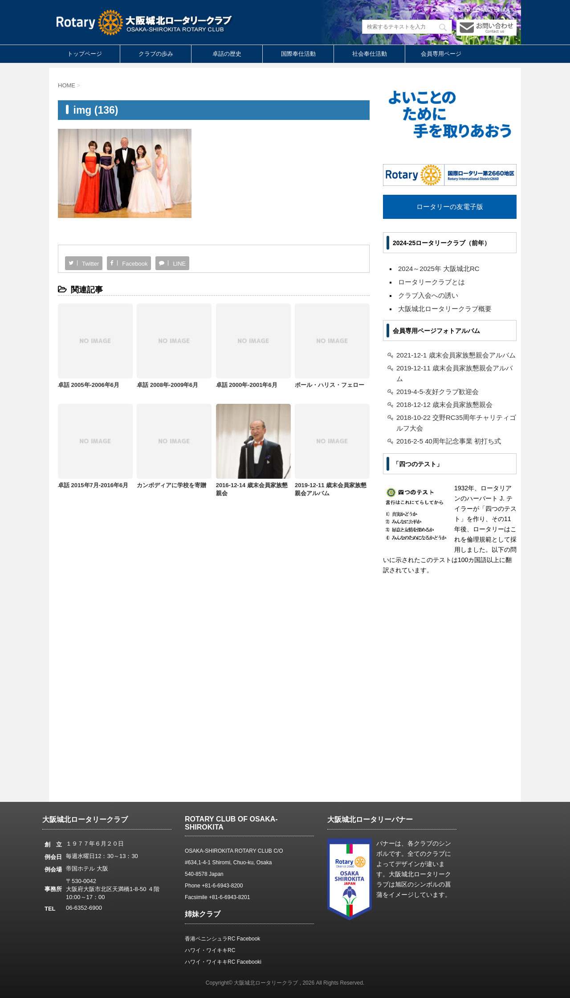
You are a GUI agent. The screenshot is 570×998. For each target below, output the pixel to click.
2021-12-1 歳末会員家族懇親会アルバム (456, 355)
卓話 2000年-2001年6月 (246, 385)
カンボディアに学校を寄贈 (171, 485)
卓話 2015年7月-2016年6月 (93, 485)
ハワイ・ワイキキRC (210, 950)
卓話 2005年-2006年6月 (88, 385)
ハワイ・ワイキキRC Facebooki (223, 962)
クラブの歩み (155, 53)
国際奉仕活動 (298, 53)
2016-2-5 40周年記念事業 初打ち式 (448, 441)
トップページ (84, 53)
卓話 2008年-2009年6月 (167, 385)
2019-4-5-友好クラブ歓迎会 (437, 391)
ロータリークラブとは (431, 282)
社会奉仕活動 (369, 53)
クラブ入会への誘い (428, 295)
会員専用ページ (441, 53)
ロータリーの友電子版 (449, 206)
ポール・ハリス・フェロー (329, 385)
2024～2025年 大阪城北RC (439, 268)
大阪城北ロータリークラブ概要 (445, 308)
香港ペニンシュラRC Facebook (222, 939)
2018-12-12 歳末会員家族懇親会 (444, 404)
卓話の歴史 (226, 53)
